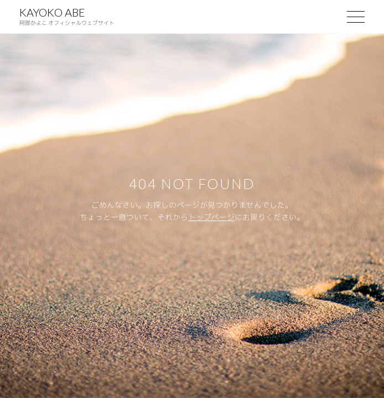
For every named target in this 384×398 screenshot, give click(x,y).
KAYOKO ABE (67, 16)
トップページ (211, 217)
